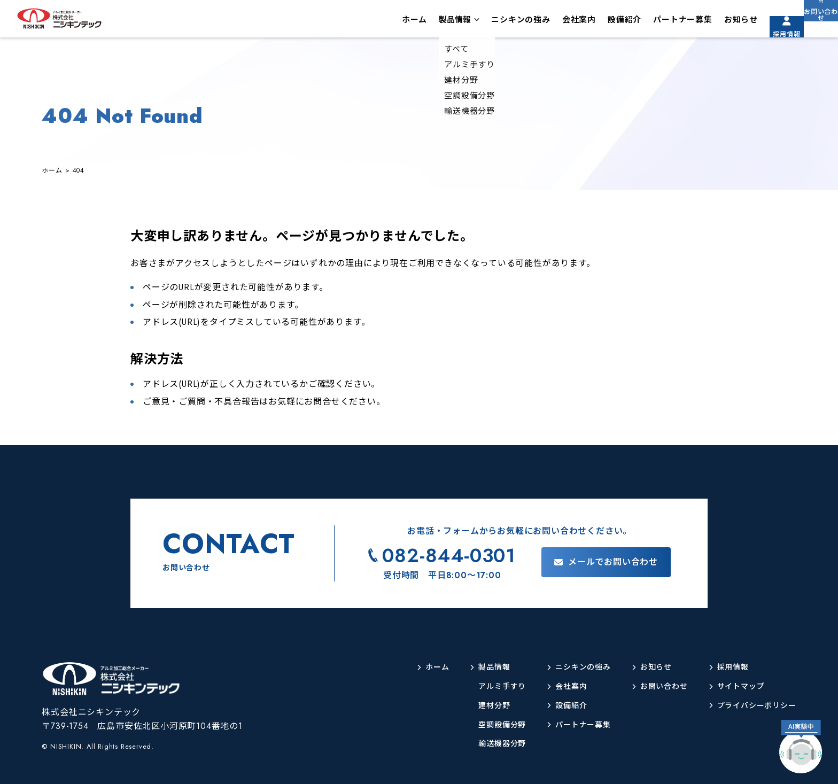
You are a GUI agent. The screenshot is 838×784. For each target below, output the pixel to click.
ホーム (386, 23)
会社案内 (551, 23)
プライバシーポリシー (751, 705)
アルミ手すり (474, 686)
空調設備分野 (474, 725)
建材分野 (465, 705)
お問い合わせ (814, 31)
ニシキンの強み (493, 23)
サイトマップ (734, 686)
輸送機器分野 (474, 743)
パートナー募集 (655, 23)
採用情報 (765, 31)
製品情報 (427, 23)
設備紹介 (597, 23)
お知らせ (713, 23)
